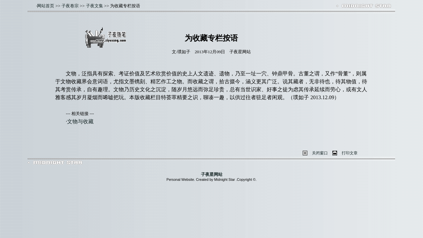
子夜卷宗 (70, 5)
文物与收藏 (80, 121)
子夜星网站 (211, 174)
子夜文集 (94, 5)
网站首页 (45, 5)
